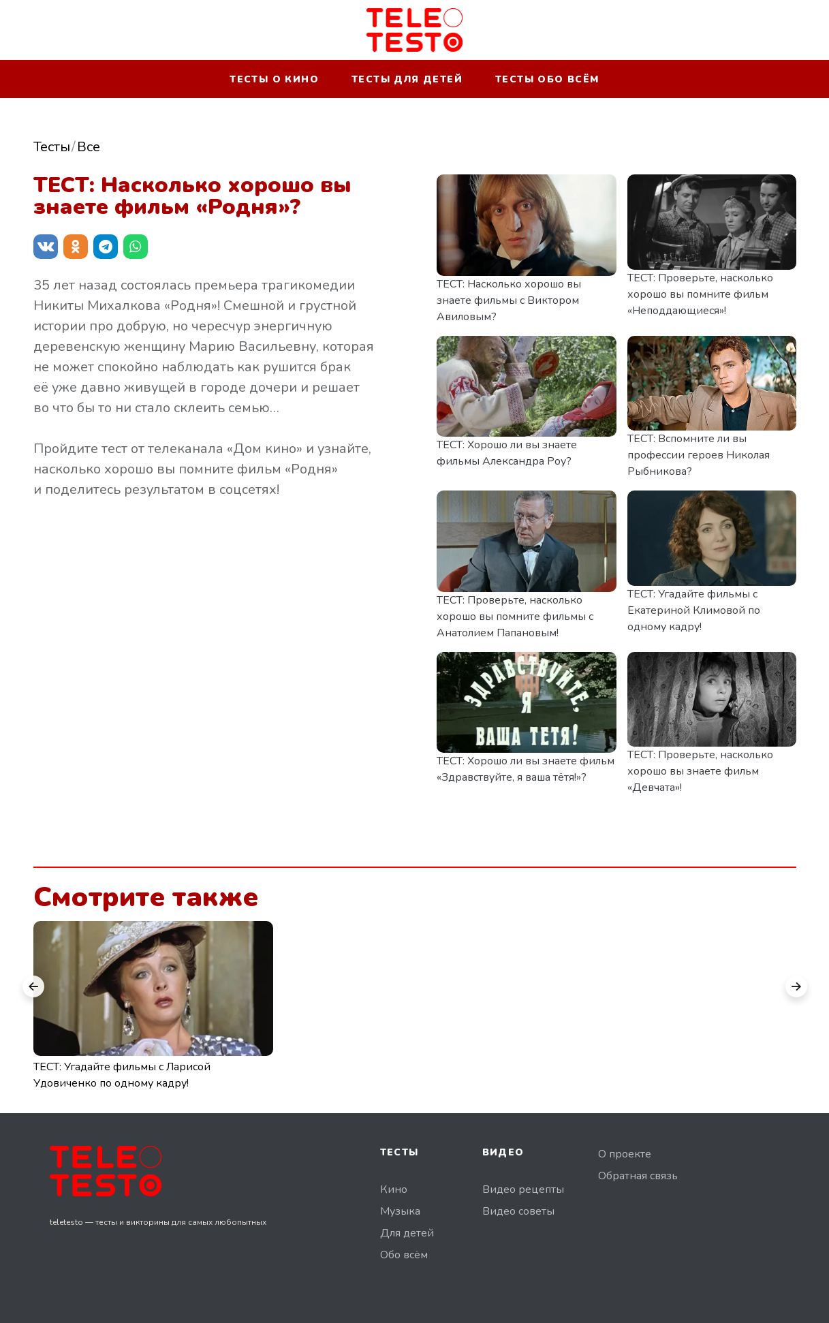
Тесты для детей (407, 79)
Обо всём (404, 1254)
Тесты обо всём (547, 79)
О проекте (624, 1154)
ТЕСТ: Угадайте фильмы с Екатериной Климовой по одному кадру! (693, 610)
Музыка (400, 1211)
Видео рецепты (523, 1189)
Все (88, 147)
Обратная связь (638, 1175)
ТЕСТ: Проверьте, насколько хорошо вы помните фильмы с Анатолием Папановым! (515, 616)
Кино (393, 1189)
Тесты (51, 147)
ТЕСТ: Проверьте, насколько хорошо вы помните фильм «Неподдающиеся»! (700, 294)
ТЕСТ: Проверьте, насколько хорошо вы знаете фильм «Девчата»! (700, 771)
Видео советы (518, 1211)
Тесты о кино (274, 79)
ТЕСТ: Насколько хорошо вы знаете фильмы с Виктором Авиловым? (509, 300)
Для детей (407, 1233)
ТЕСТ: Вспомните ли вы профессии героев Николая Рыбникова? (698, 455)
